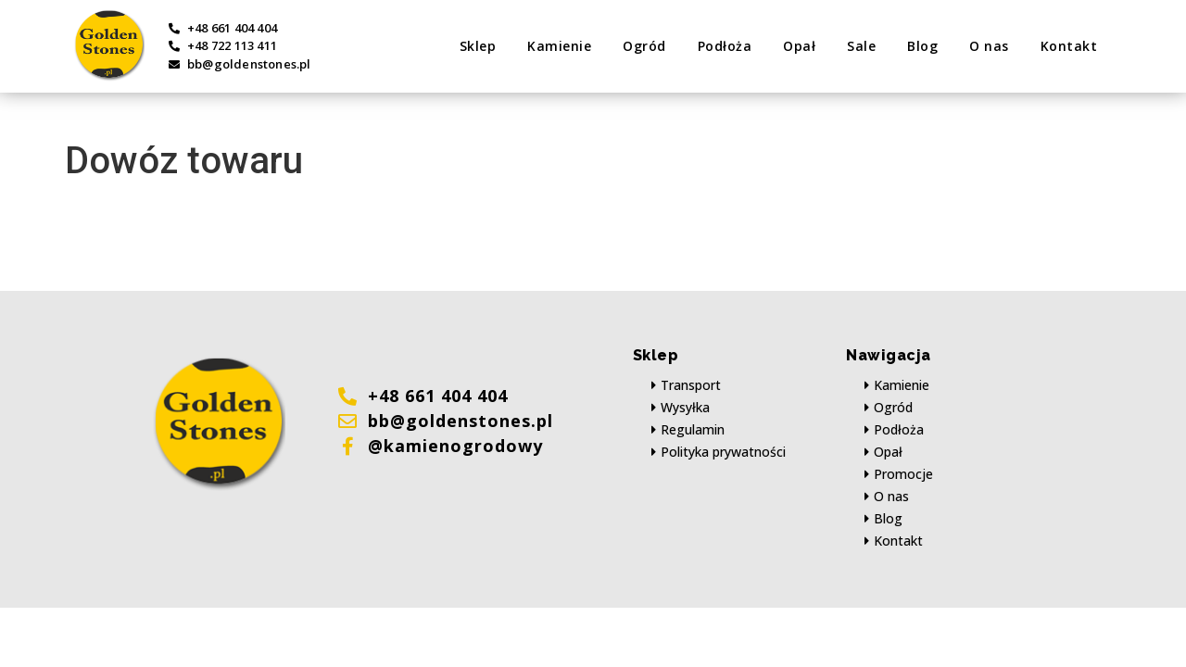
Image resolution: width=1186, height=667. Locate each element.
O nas (989, 46)
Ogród (644, 46)
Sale (861, 46)
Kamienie (559, 46)
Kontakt (1069, 46)
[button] (686, 385)
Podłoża (725, 46)
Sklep (478, 46)
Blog (922, 46)
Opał (799, 46)
